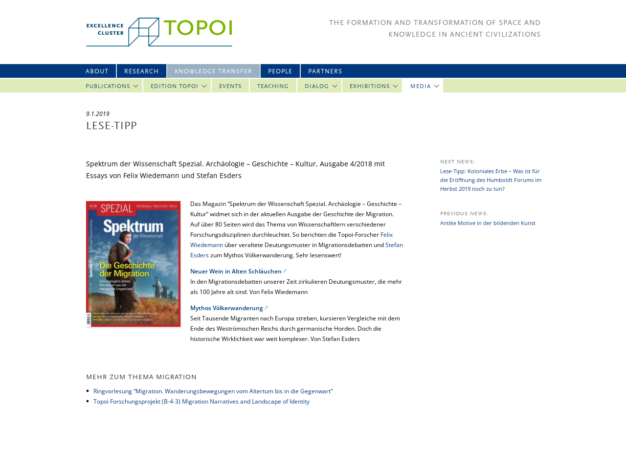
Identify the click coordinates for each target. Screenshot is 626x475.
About (97, 71)
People (280, 71)
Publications (108, 87)
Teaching (273, 87)
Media (420, 87)
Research (141, 71)
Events (230, 87)
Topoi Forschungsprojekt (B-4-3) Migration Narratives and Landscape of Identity (201, 401)
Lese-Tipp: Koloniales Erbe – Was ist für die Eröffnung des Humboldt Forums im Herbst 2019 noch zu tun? (490, 179)
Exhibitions (370, 87)
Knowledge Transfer (213, 71)
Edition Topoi (175, 87)
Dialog (317, 87)
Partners (325, 71)
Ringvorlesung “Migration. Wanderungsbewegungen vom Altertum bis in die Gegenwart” (213, 391)
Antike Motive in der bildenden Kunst (488, 222)
